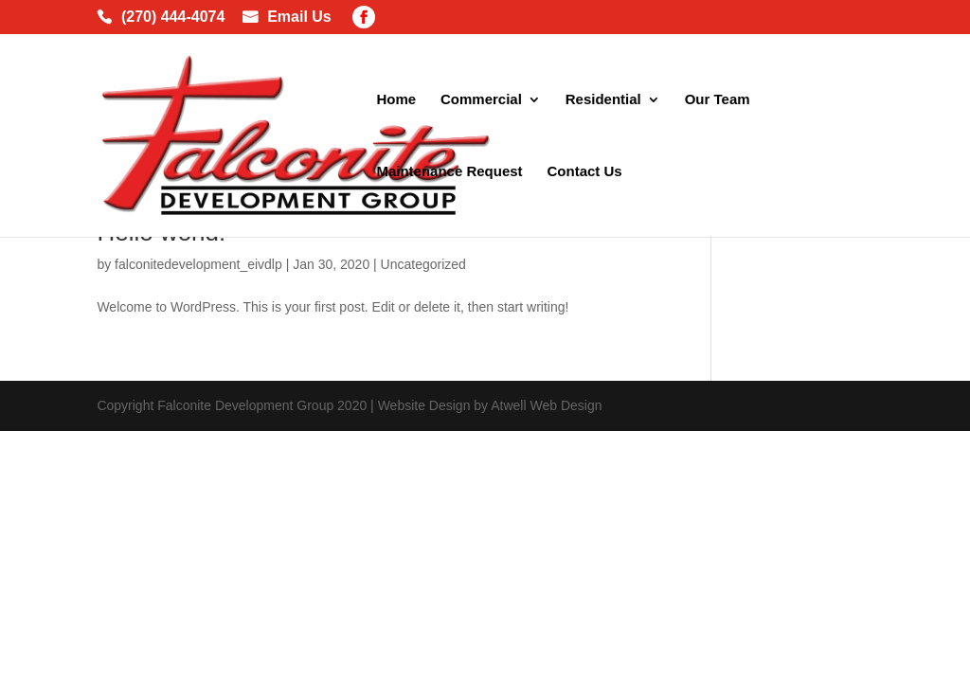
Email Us (299, 18)
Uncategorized (423, 264)
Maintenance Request (449, 172)
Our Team (717, 100)
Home (396, 100)
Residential (603, 100)
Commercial (481, 100)
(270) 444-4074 (173, 18)
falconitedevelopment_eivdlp (198, 264)
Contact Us (585, 172)
